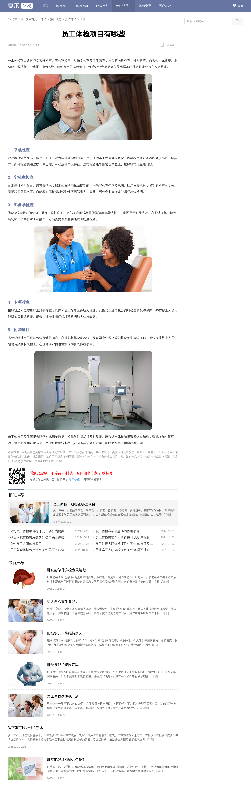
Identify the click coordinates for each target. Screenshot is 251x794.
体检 (43, 19)
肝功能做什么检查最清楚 (66, 570)
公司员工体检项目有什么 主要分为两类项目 (39, 531)
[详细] (167, 514)
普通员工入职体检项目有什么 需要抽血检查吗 (124, 550)
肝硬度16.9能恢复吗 (63, 665)
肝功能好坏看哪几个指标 (66, 759)
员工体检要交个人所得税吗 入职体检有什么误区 (124, 537)
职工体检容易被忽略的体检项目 (117, 531)
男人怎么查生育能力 (63, 602)
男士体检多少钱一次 (63, 696)
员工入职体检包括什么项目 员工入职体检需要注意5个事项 (39, 550)
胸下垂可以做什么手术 (25, 728)
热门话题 (55, 19)
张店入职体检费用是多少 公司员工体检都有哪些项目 (39, 537)
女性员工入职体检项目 (26, 543)
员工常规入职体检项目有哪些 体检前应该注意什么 (124, 543)
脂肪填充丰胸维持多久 (64, 633)
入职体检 (70, 19)
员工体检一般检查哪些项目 (74, 504)
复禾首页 (31, 19)
